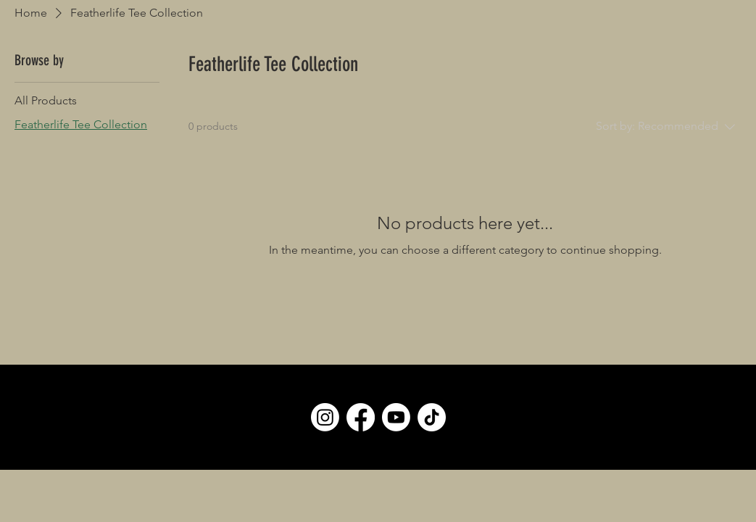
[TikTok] (432, 417)
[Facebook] (360, 417)
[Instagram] (325, 417)
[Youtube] (396, 417)
